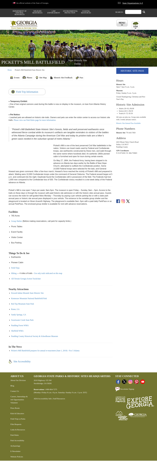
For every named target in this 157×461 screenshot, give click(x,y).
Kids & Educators (17, 414)
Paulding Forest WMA (20, 326)
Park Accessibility (17, 441)
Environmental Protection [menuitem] (70, 12)
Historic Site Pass (132, 71)
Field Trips (15, 268)
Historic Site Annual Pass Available (128, 124)
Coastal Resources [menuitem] (86, 12)
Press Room (15, 408)
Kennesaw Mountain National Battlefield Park (29, 299)
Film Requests (15, 425)
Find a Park (48, 27)
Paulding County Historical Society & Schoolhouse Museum (34, 337)
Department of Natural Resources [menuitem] (19, 12)
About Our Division (18, 381)
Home (10, 70)
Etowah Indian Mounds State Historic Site (27, 293)
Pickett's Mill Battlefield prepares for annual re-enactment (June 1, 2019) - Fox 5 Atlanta (45, 351)
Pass (81, 78)
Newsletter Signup (124, 389)
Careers (78, 27)
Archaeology (15, 446)
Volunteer (14, 403)
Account (121, 27)
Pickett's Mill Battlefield (33, 62)
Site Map (43, 78)
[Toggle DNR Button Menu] (135, 25)
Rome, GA (15, 310)
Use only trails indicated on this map (48, 274)
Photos (29, 78)
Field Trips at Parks (17, 419)
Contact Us (14, 392)
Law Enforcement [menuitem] (53, 12)
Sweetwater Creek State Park (22, 320)
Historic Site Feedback (63, 78)
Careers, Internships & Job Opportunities (19, 398)
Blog (12, 386)
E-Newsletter (15, 452)
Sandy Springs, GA (18, 315)
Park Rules (14, 435)
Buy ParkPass (92, 27)
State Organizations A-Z (132, 3)
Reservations (64, 27)
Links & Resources (17, 430)
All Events (107, 27)
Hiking (14, 274)
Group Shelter (16, 221)
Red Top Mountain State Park (22, 304)
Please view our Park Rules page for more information (35, 121)
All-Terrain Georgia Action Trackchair (26, 279)
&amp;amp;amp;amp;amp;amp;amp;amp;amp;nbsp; (30, 157)
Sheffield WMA (17, 331)
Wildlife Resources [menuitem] (37, 12)
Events (17, 78)
